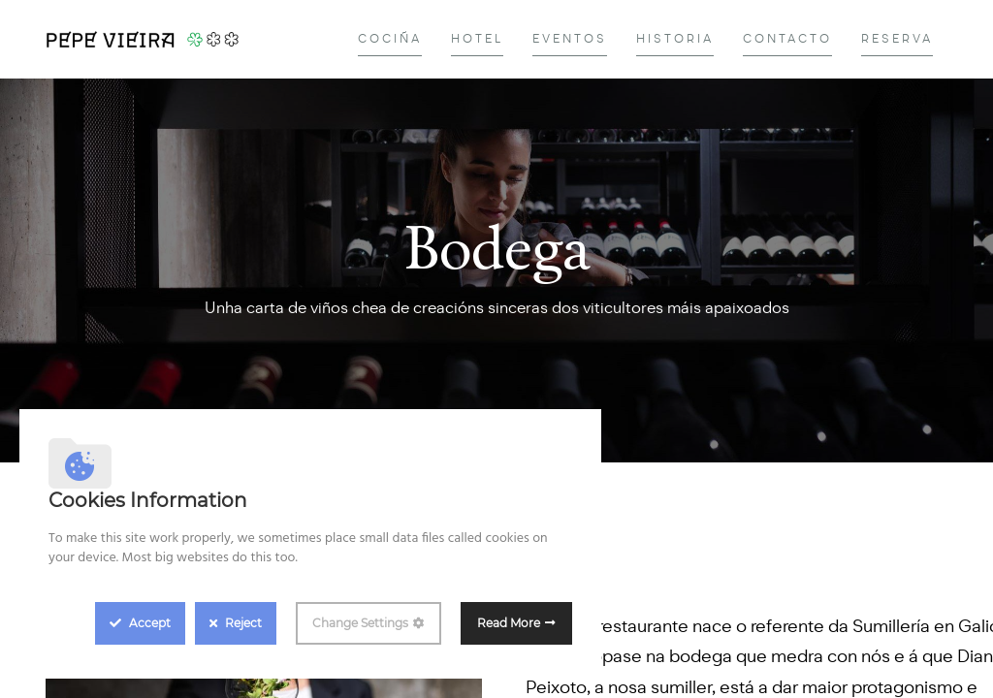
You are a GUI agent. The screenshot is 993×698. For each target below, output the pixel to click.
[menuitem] (390, 39)
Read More (508, 623)
